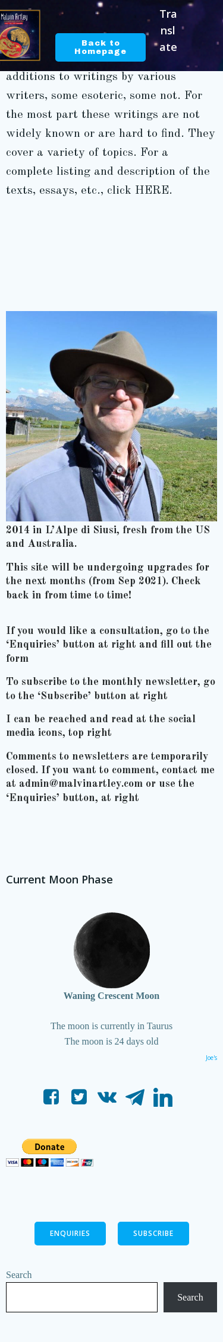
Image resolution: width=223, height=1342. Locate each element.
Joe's (211, 1057)
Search (19, 1275)
